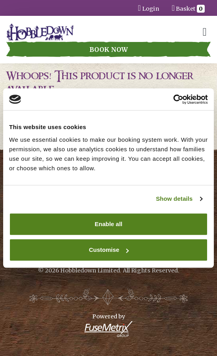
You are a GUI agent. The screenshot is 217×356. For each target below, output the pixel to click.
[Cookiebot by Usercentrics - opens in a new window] (173, 99)
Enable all (108, 224)
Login (148, 8)
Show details (174, 198)
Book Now (108, 49)
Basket (188, 8)
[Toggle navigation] (205, 32)
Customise (109, 249)
